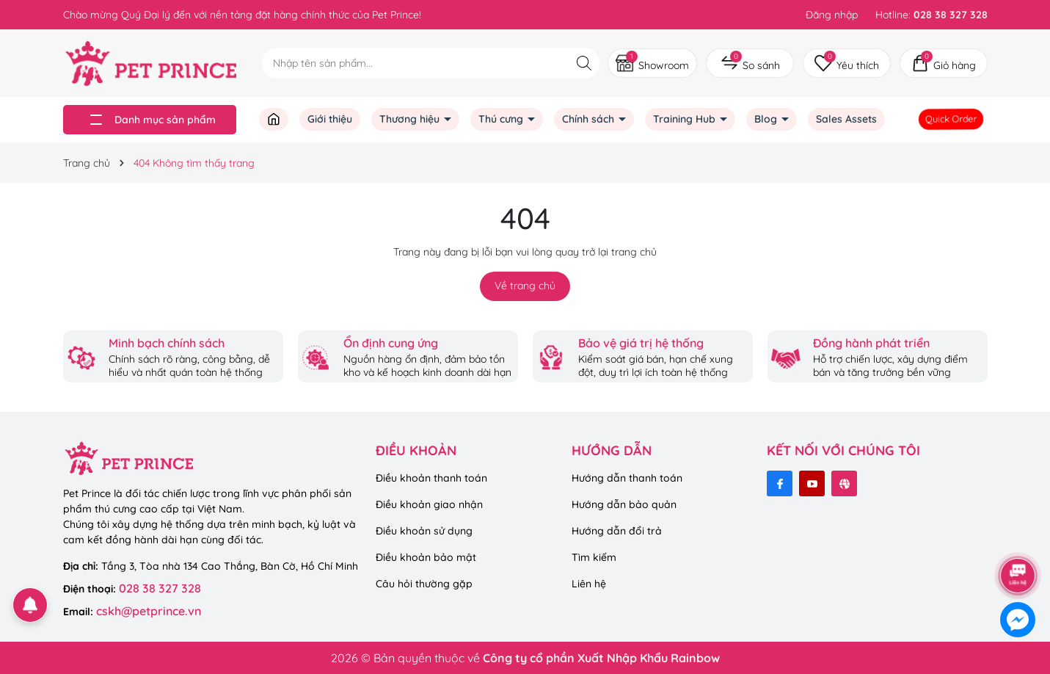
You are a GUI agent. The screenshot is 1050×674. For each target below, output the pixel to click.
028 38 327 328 (160, 588)
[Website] (844, 483)
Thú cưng (502, 119)
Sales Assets (846, 119)
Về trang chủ (525, 285)
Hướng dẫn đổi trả (617, 530)
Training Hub (685, 119)
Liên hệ (589, 583)
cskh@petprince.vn (148, 611)
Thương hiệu (410, 119)
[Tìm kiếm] (584, 62)
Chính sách (589, 119)
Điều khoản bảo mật (426, 557)
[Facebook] (779, 483)
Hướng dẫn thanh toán (627, 478)
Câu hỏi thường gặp (424, 583)
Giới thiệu (329, 119)
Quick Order (951, 119)
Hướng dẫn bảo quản (624, 504)
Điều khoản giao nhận (429, 504)
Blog (767, 119)
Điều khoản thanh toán (431, 478)
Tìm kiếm (594, 557)
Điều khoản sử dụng (424, 530)
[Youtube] (812, 483)
